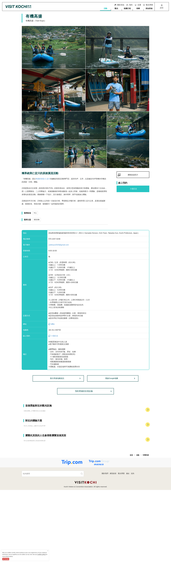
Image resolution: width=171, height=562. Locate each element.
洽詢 (132, 545)
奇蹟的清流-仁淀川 (43, 179)
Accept (6, 559)
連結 (127, 545)
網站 (53, 324)
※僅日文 (54, 336)
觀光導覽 (121, 545)
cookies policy (41, 554)
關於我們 (105, 545)
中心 (35, 213)
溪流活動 (36, 219)
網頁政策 (113, 545)
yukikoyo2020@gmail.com (58, 245)
